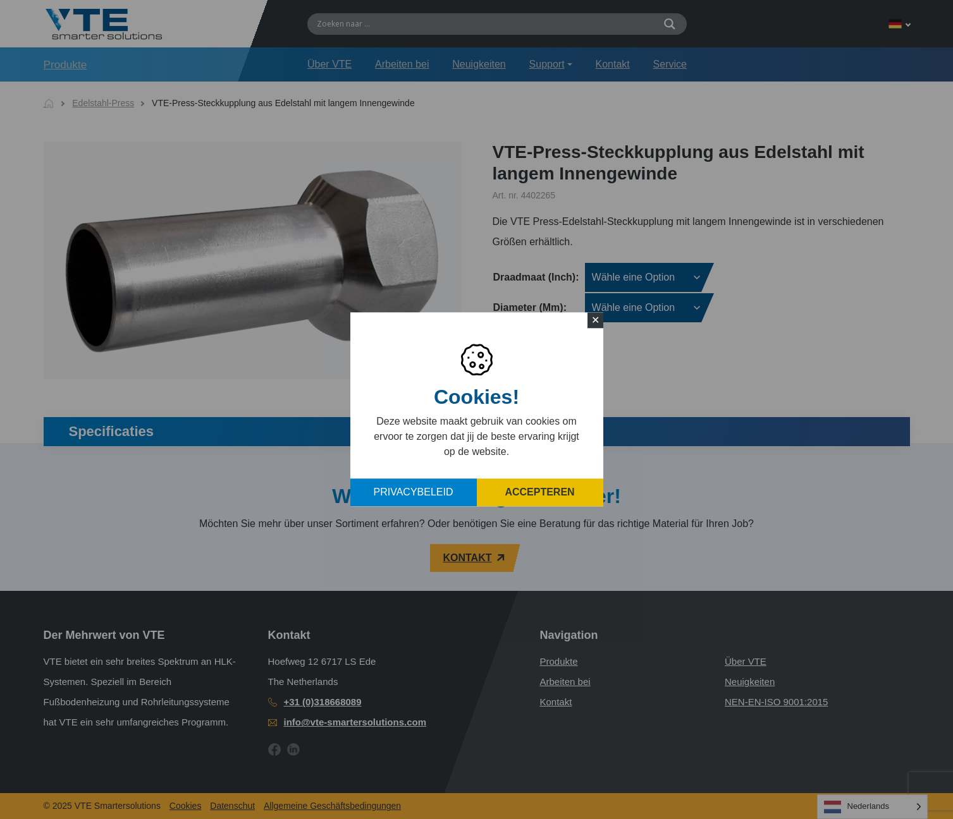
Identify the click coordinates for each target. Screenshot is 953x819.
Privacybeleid (413, 492)
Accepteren (539, 492)
